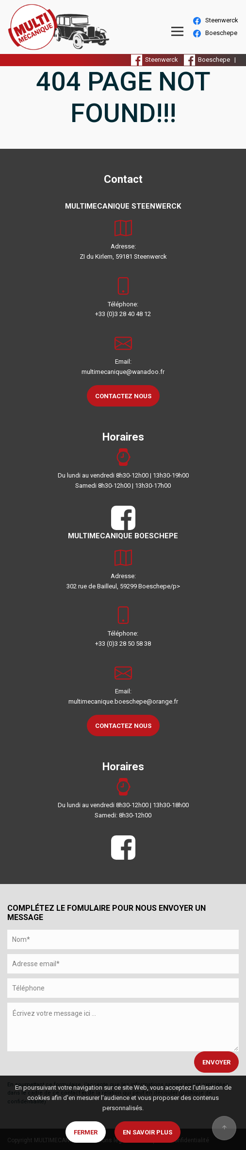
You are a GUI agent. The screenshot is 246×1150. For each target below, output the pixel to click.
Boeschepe (215, 33)
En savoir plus (147, 1132)
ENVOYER (216, 1062)
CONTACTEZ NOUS (123, 396)
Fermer (86, 1132)
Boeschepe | (211, 59)
